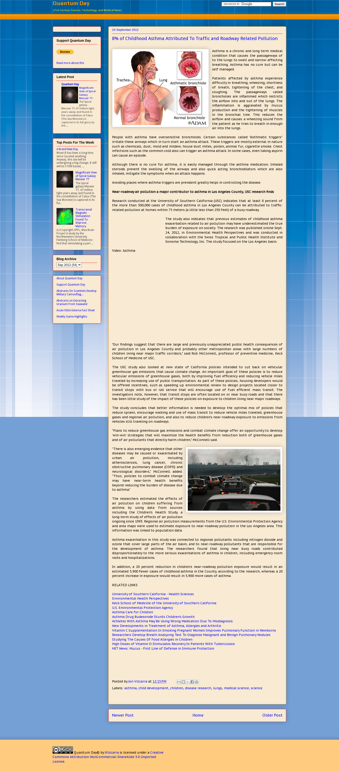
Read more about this (70, 63)
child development (153, 688)
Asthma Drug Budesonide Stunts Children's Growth (153, 617)
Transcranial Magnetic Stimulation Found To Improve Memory (83, 218)
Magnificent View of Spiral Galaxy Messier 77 (87, 93)
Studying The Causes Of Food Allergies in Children (152, 639)
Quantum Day (71, 3)
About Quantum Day (69, 278)
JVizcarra (112, 752)
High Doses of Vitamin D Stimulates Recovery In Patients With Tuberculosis (173, 644)
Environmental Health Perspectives (140, 598)
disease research (198, 688)
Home (198, 715)
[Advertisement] (169, 16)
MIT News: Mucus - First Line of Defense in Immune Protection (163, 648)
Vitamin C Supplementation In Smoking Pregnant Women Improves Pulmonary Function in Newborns (194, 630)
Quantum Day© (87, 752)
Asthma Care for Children (132, 612)
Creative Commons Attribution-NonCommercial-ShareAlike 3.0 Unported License (108, 757)
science (256, 688)
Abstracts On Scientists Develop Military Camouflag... (76, 292)
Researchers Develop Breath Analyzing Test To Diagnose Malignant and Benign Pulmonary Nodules (191, 635)
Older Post (272, 715)
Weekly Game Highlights (71, 316)
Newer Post (123, 715)
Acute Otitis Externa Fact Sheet (75, 310)
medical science (236, 688)
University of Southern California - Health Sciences (153, 594)
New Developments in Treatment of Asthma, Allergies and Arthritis (166, 626)
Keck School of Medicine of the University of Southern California (164, 603)
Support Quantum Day (70, 284)
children (176, 688)
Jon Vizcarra (138, 681)
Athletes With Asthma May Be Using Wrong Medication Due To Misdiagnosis (172, 621)
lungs (217, 688)
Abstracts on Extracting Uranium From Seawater (72, 302)
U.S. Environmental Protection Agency (142, 608)
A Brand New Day (67, 149)
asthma (130, 688)
